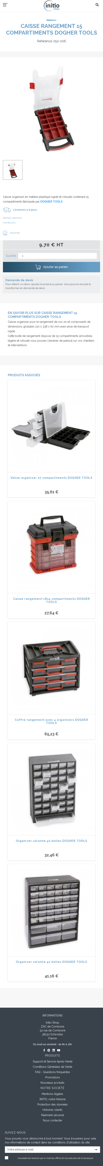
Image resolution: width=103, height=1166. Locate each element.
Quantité (11, 255)
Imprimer (11, 232)
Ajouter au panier (51, 267)
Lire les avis (9, 222)
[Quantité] (58, 256)
